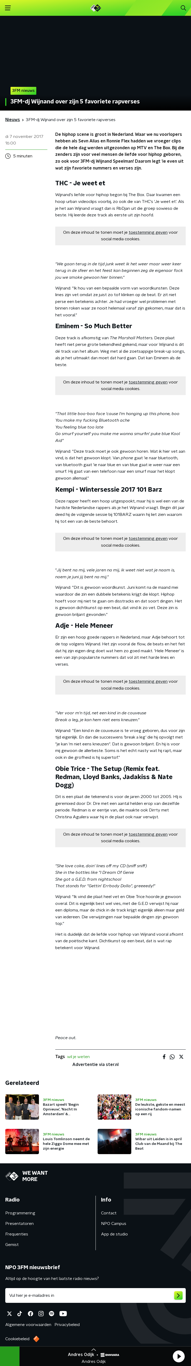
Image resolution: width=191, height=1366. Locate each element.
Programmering (20, 1213)
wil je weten (78, 1057)
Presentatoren (19, 1224)
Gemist (12, 1245)
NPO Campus (113, 1224)
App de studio (114, 1234)
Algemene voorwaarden (28, 1325)
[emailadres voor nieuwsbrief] (95, 1295)
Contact (109, 1213)
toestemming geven (148, 232)
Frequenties (16, 1234)
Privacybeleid (67, 1325)
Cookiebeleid (17, 1339)
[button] (178, 1356)
